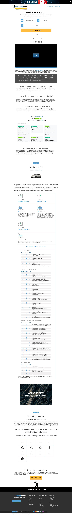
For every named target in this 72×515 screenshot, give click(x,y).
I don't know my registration (36, 34)
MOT (39, 496)
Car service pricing (41, 505)
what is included (38, 170)
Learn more (50, 38)
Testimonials (40, 504)
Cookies (40, 502)
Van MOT (30, 499)
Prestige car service (31, 504)
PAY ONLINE (14, 511)
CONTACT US (57, 6)
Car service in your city (32, 502)
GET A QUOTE (16, 501)
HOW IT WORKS (50, 6)
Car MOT (30, 496)
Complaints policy (41, 500)
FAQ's (39, 499)
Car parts (30, 497)
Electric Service (23, 229)
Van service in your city (32, 503)
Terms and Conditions (39, 70)
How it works (40, 498)
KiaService (22, 442)
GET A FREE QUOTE (36, 30)
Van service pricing (41, 506)
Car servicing (30, 498)
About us (40, 497)
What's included (41, 503)
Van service (30, 500)
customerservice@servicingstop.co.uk (53, 502)
